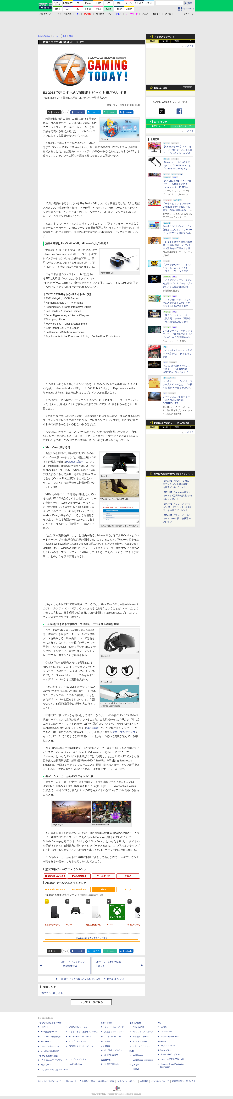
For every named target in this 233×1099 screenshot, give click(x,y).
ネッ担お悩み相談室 (50, 1051)
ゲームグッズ (103, 876)
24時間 (164, 41)
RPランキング (158, 126)
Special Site (160, 88)
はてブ (96, 112)
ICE (159, 1023)
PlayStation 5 (79, 876)
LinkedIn (128, 112)
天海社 (164, 1027)
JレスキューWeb (140, 1041)
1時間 (152, 41)
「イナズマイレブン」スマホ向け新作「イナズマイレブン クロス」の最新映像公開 (177, 283)
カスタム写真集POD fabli (172, 1059)
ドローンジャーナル (50, 1046)
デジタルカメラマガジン (52, 1060)
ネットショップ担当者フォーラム (83, 1032)
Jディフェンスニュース (143, 1032)
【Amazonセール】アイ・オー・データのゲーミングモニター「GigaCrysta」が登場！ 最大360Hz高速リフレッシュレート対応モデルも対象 (177, 153)
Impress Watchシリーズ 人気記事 (171, 423)
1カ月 (188, 41)
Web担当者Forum (49, 1032)
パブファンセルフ (169, 1045)
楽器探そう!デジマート (114, 1032)
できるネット (47, 1065)
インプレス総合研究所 (51, 1036)
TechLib (136, 1069)
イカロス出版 (135, 1023)
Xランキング (160, 122)
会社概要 (144, 1081)
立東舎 (107, 1041)
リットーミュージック (114, 1027)
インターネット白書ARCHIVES (55, 1070)
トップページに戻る (91, 1002)
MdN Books (138, 1055)
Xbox (103, 889)
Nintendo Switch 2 (55, 876)
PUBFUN (162, 1041)
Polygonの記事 (74, 461)
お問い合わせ (70, 1081)
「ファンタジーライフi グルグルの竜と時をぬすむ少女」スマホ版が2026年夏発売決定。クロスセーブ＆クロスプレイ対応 (177, 306)
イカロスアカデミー (141, 1046)
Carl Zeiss (92, 728)
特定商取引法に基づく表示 (183, 1081)
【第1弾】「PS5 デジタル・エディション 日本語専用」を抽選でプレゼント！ (177, 484)
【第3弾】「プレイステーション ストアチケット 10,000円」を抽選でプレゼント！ (177, 507)
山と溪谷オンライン (113, 1050)
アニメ (127, 876)
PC (109, 14)
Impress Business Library (80, 1036)
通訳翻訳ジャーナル (141, 1036)
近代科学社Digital (111, 1064)
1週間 (176, 41)
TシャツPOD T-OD (113, 1036)
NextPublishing (75, 1064)
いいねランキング (183, 126)
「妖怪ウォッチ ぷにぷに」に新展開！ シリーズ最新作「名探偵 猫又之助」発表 (177, 318)
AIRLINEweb (138, 1027)
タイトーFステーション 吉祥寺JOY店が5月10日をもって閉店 (177, 353)
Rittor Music (106, 1023)
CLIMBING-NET (111, 1055)
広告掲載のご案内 (87, 1081)
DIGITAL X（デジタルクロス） (82, 1046)
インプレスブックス (77, 1059)
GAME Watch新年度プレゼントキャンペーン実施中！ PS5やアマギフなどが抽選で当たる (173, 475)
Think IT (44, 1027)
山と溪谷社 (106, 1046)
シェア (80, 112)
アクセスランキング (164, 37)
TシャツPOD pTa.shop (171, 1054)
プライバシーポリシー (127, 1081)
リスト (65, 112)
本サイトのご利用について (49, 1081)
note (112, 112)
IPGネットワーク (165, 1050)
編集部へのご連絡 (106, 1081)
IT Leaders (45, 1041)
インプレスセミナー (77, 1041)
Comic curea (166, 1032)
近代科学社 (106, 1060)
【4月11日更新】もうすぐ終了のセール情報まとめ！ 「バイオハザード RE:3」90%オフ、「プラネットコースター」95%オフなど (177, 187)
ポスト (56, 112)
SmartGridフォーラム (78, 1027)
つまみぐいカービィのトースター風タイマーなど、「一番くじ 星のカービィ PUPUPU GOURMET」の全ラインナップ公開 (178, 387)
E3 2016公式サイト (51, 993)
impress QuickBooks (170, 1036)
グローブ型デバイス (123, 732)
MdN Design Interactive (143, 1060)
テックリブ (134, 1065)
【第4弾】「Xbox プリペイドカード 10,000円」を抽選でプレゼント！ (178, 518)
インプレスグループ (160, 1081)
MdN (131, 1051)
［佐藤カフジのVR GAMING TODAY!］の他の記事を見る (91, 979)
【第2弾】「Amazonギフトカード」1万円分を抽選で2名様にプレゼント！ (178, 495)
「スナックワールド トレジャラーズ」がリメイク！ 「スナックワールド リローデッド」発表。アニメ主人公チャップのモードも (177, 271)
